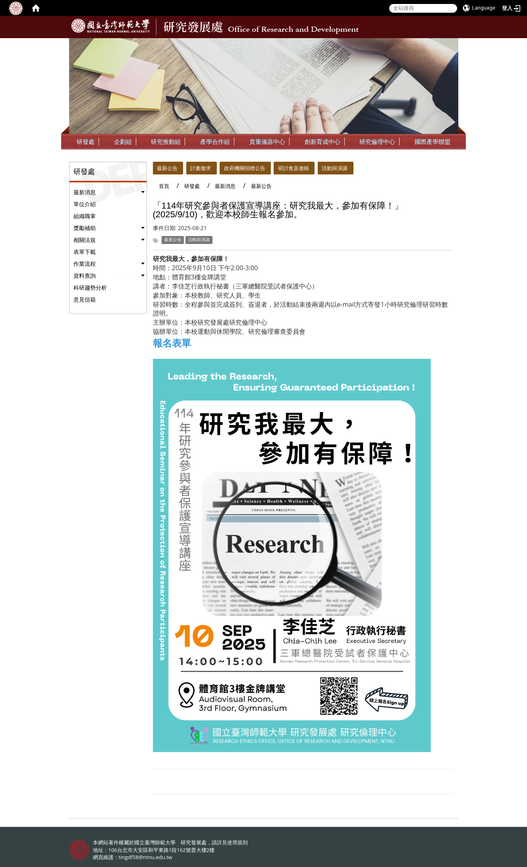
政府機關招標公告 (244, 168)
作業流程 (84, 263)
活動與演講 (334, 168)
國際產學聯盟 (432, 141)
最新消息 (84, 192)
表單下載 (84, 251)
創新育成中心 (322, 141)
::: (452, 44)
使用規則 (237, 842)
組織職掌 (84, 216)
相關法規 (84, 240)
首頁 (164, 186)
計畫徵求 (200, 168)
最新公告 (167, 168)
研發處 (86, 141)
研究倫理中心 (377, 141)
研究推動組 (166, 141)
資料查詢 (84, 275)
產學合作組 (215, 141)
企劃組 (123, 141)
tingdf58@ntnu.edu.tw (145, 857)
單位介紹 (84, 204)
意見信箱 (84, 299)
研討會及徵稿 (293, 168)
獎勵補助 (84, 228)
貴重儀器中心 (267, 141)
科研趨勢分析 (90, 287)
